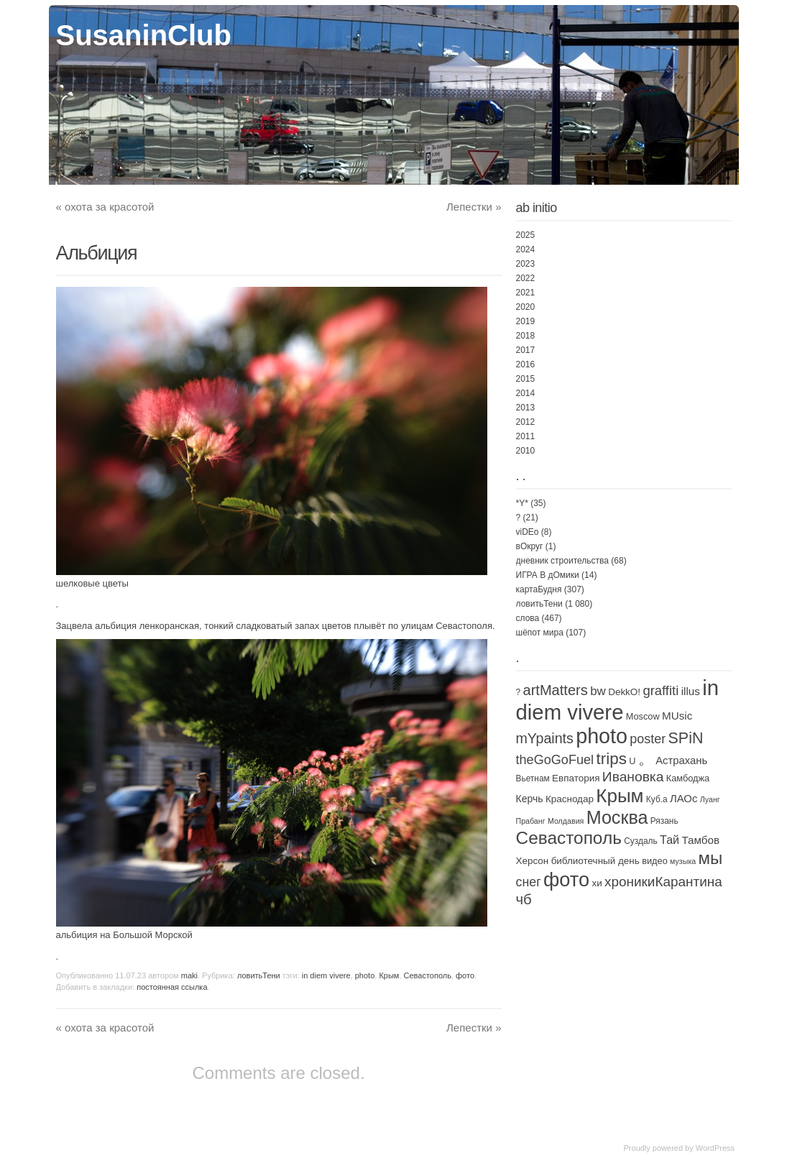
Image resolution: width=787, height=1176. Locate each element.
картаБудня (539, 589)
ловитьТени (258, 975)
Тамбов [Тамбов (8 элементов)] (700, 840)
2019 (525, 321)
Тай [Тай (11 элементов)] (669, 839)
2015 (525, 379)
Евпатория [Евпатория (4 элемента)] (575, 778)
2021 (525, 293)
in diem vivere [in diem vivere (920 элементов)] (617, 700)
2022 (525, 278)
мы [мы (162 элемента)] (711, 858)
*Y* (522, 503)
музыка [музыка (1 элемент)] (683, 861)
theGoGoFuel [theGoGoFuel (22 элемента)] (555, 760)
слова (528, 618)
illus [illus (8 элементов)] (690, 691)
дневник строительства (562, 561)
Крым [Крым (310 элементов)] (619, 796)
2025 (525, 235)
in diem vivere (326, 975)
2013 (525, 408)
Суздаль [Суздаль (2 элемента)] (640, 841)
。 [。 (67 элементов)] (645, 759)
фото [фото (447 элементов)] (566, 879)
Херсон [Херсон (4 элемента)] (532, 860)
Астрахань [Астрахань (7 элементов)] (681, 760)
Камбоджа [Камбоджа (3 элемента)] (687, 778)
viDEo (527, 532)
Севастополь (427, 975)
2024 (525, 249)
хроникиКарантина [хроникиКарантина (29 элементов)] (663, 881)
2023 (525, 264)
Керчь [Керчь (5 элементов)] (529, 798)
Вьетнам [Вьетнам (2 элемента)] (533, 778)
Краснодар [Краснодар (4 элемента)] (570, 799)
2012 (525, 422)
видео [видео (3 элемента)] (655, 860)
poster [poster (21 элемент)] (648, 739)
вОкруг (529, 546)
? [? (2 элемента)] (518, 692)
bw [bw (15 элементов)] (598, 691)
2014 (525, 393)
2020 (525, 307)
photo (365, 975)
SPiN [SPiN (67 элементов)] (686, 738)
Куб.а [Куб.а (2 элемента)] (657, 799)
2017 (525, 350)
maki (189, 975)
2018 (525, 336)
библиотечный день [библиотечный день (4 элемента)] (595, 860)
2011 (525, 436)
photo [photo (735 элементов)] (601, 736)
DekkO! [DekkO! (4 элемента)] (624, 691)
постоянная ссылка (172, 987)
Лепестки (473, 207)
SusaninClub (143, 35)
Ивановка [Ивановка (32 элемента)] (633, 776)
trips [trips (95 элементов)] (611, 759)
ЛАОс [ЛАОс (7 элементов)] (683, 798)
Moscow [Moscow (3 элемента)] (643, 716)
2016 (525, 364)
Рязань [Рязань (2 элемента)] (664, 821)
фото (465, 975)
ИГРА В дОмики (547, 575)
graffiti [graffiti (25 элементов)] (660, 690)
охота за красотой (105, 207)
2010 (525, 451)
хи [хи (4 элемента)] (597, 883)
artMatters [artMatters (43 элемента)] (555, 690)
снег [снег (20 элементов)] (528, 882)
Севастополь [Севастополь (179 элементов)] (569, 837)
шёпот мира (539, 633)
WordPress (715, 1148)
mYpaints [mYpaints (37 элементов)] (545, 738)
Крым (389, 975)
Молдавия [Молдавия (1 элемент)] (566, 821)
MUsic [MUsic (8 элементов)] (677, 715)
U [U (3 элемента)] (632, 760)
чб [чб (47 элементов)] (524, 899)
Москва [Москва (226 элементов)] (617, 817)
